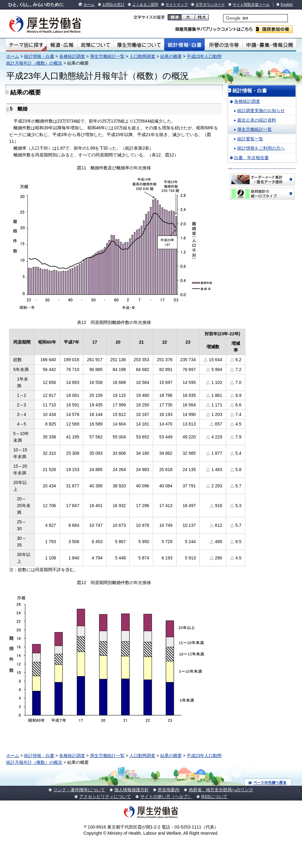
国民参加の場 (274, 29)
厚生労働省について (139, 44)
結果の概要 (171, 56)
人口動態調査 (142, 56)
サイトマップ (176, 4)
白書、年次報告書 (251, 157)
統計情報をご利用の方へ (261, 148)
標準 (174, 17)
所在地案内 (168, 789)
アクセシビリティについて (105, 796)
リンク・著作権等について (79, 789)
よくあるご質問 (145, 4)
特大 (201, 17)
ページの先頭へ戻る (268, 782)
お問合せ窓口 (113, 4)
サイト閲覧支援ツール (251, 4)
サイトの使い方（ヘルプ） (166, 796)
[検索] (255, 18)
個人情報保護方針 (131, 789)
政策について (95, 44)
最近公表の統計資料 (256, 120)
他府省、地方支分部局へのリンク (221, 789)
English (287, 4)
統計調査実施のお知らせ (261, 110)
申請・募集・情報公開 (269, 44)
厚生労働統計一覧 (107, 56)
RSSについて (214, 796)
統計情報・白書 (184, 44)
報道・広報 (62, 44)
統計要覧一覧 (250, 138)
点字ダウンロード (210, 4)
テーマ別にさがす (26, 45)
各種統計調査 (72, 56)
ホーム (89, 4)
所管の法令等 (223, 44)
